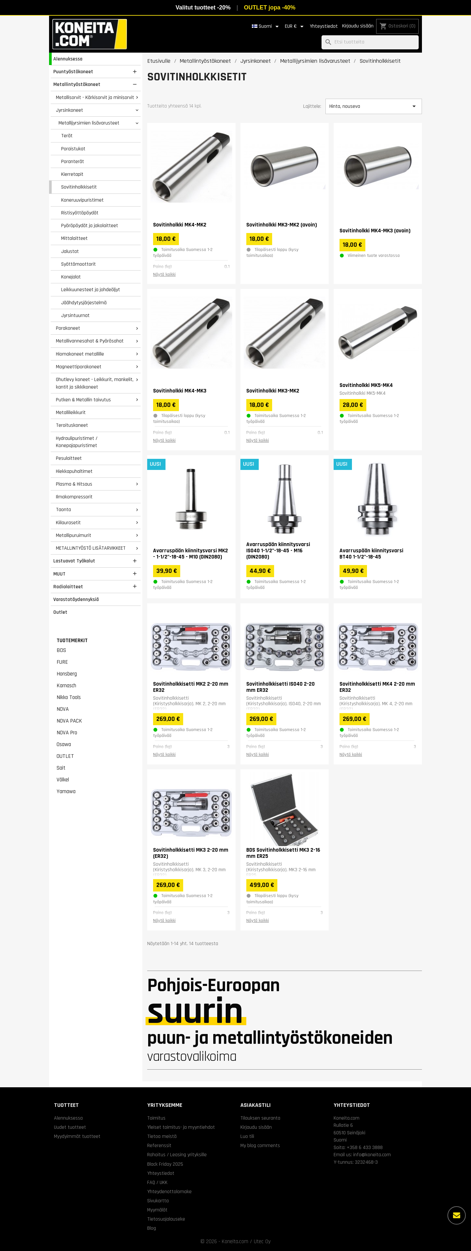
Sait (61, 768)
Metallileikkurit (71, 412)
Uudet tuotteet (70, 1127)
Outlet (60, 612)
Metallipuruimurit (73, 535)
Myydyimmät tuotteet (77, 1136)
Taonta (63, 509)
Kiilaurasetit (68, 522)
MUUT (59, 574)
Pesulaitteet (69, 458)
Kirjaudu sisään (358, 26)
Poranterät (72, 161)
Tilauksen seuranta (260, 1118)
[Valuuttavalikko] (295, 26)
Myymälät (157, 1210)
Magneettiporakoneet (78, 366)
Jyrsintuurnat (75, 315)
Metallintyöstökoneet (76, 84)
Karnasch (66, 685)
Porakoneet (68, 328)
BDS (61, 650)
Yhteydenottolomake (169, 1191)
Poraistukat (73, 148)
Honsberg (67, 673)
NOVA (63, 709)
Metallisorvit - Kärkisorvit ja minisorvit (95, 97)
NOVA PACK (69, 721)
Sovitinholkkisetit (79, 187)
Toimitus (156, 1118)
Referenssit (159, 1145)
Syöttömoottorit (78, 264)
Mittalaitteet (74, 238)
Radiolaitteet (68, 586)
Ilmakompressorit (74, 496)
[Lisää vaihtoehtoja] (456, 1215)
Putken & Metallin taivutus (83, 399)
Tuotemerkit (72, 640)
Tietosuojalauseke (166, 1219)
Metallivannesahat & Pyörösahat (90, 341)
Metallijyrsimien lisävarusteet (89, 123)
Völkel (63, 779)
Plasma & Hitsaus (74, 484)
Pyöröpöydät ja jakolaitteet (89, 225)
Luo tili (247, 1136)
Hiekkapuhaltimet (74, 471)
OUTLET (65, 756)
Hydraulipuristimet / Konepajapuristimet (76, 442)
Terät (67, 135)
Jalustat (70, 251)
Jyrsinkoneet (69, 110)
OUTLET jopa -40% (269, 7)
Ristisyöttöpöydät (79, 212)
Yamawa (66, 791)
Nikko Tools (69, 697)
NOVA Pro (67, 732)
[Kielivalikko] (266, 26)
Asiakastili (255, 1105)
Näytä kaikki (164, 274)
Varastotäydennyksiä (76, 599)
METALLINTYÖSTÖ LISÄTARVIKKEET (91, 548)
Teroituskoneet (72, 425)
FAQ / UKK (157, 1182)
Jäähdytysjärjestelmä (84, 302)
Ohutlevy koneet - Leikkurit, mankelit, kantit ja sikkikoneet (94, 383)
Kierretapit (72, 174)
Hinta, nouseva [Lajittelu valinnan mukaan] (373, 106)
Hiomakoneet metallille (80, 354)
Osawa (64, 744)
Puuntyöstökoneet (73, 71)
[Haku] (370, 42)
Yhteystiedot (324, 26)
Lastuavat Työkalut (74, 561)
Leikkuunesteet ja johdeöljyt (90, 289)
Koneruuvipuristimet (82, 200)
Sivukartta (158, 1200)
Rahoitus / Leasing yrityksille (177, 1154)
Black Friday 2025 (165, 1164)
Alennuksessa (67, 59)
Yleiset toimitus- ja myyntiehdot (181, 1127)
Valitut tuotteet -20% (203, 7)
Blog (151, 1228)
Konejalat (71, 277)
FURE (62, 662)
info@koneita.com (372, 1154)
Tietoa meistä (162, 1136)
